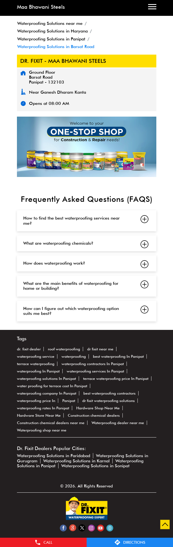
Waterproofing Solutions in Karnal (76, 460)
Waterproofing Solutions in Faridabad (53, 455)
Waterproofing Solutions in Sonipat (95, 465)
